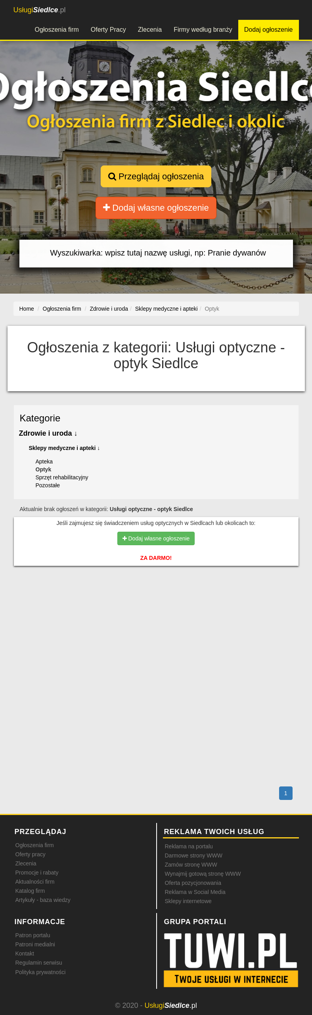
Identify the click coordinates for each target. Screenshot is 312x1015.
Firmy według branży (203, 29)
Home (26, 309)
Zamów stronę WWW (191, 864)
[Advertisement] (156, 606)
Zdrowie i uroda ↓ (48, 433)
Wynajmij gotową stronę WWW (203, 874)
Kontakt (24, 953)
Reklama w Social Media (195, 892)
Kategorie (40, 418)
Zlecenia (150, 29)
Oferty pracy (30, 854)
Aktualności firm (35, 882)
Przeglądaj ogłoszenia (156, 176)
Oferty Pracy (108, 29)
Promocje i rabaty (37, 872)
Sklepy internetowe (188, 901)
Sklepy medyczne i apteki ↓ (64, 448)
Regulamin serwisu (38, 962)
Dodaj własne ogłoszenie (156, 208)
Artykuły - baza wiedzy (43, 900)
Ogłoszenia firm (57, 29)
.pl (39, 10)
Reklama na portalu (189, 846)
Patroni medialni (35, 944)
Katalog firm (30, 891)
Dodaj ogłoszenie (268, 29)
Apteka (44, 461)
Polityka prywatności (40, 972)
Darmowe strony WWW (193, 855)
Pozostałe (48, 485)
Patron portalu (32, 935)
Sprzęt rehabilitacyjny (62, 477)
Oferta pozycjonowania (193, 883)
